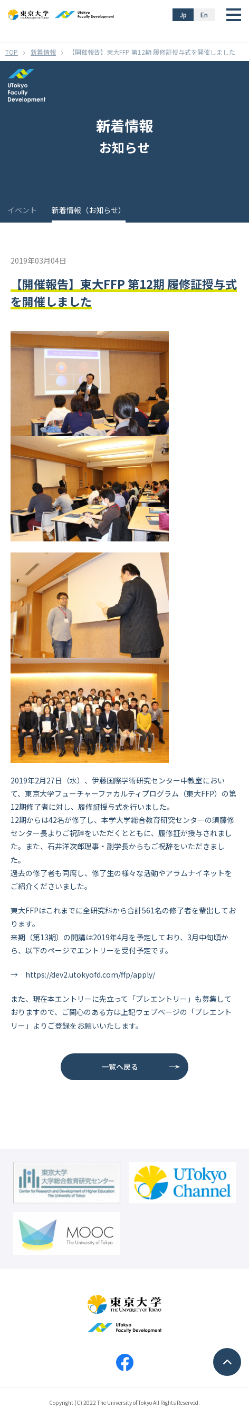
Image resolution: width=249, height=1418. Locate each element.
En (204, 14)
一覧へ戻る (119, 1066)
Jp (183, 14)
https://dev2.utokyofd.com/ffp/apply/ (90, 974)
